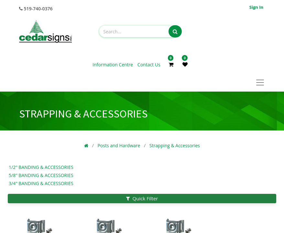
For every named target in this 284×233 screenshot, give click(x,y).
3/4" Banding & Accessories (41, 183)
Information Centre (113, 64)
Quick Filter (142, 198)
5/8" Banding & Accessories (41, 175)
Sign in (256, 7)
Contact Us (148, 64)
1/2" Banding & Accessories (41, 167)
